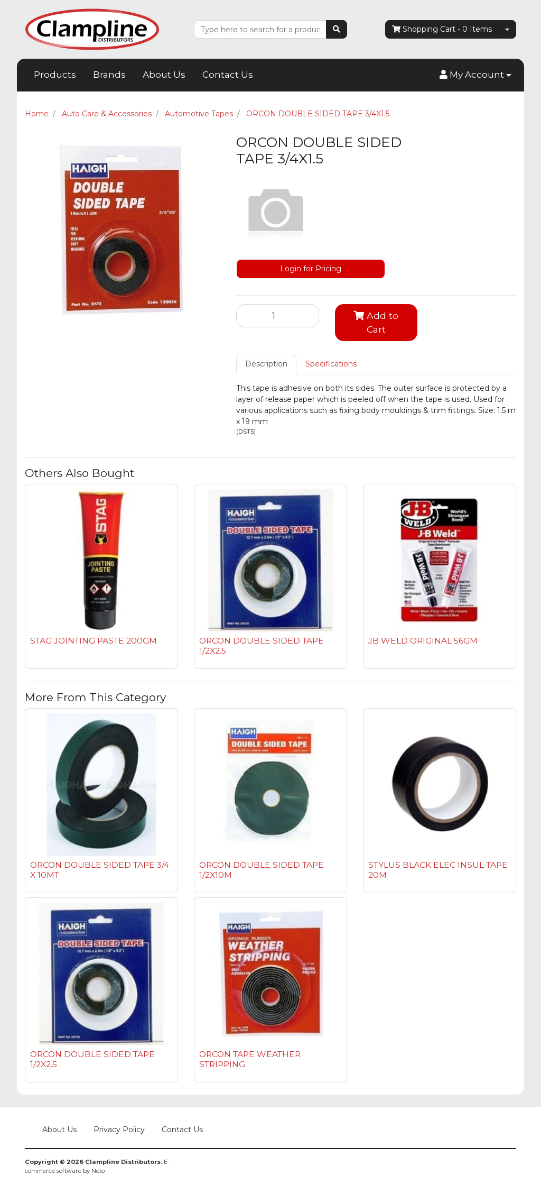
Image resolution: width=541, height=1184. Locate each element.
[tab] (266, 364)
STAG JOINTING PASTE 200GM (93, 641)
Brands (109, 74)
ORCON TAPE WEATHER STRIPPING (250, 1059)
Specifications (331, 364)
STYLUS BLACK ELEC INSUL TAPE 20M (438, 870)
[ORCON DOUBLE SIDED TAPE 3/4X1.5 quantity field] (277, 315)
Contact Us (227, 74)
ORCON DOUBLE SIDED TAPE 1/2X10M (261, 870)
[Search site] (336, 29)
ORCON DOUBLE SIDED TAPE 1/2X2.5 (261, 646)
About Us (164, 74)
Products (55, 74)
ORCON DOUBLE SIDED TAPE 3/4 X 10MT (99, 870)
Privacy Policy (119, 1129)
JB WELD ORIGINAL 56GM (423, 641)
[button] (475, 75)
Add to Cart (375, 322)
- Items (442, 29)
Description (266, 364)
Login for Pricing (310, 268)
